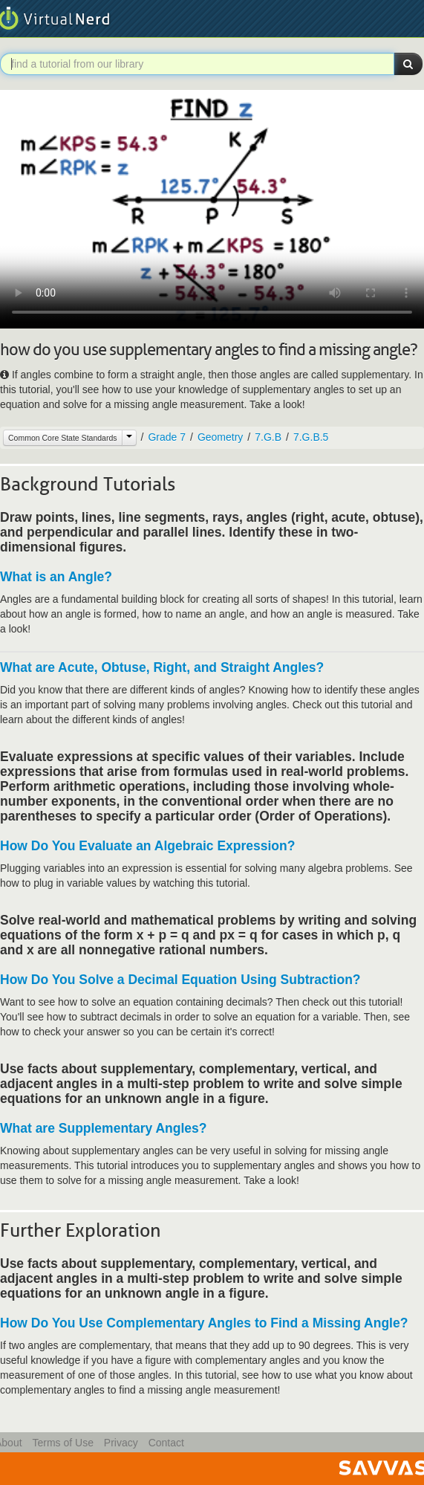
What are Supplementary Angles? (103, 1128)
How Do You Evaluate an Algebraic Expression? (147, 845)
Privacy (121, 1443)
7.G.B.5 (310, 437)
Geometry (220, 437)
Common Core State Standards (62, 437)
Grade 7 (167, 437)
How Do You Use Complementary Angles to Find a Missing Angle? (204, 1323)
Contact (166, 1443)
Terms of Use (62, 1443)
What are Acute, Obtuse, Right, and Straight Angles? (162, 667)
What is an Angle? (56, 576)
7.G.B (268, 437)
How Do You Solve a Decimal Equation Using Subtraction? (180, 979)
